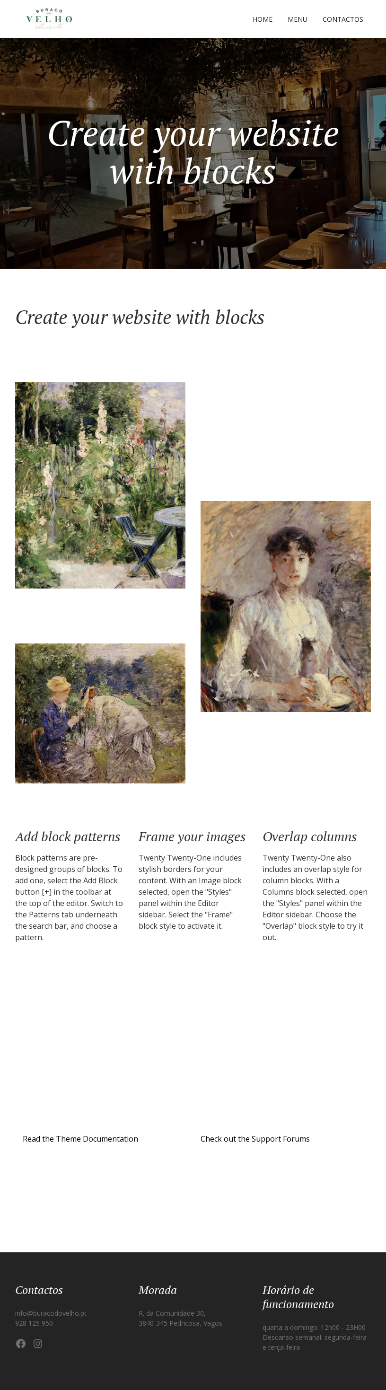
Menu (297, 19)
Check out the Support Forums (255, 1139)
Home (262, 19)
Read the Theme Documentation (80, 1139)
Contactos (343, 19)
